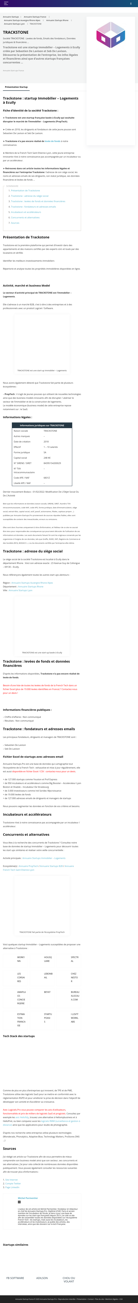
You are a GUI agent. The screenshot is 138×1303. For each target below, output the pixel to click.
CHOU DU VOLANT (69, 1279)
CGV (121, 1299)
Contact (91, 1299)
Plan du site (99, 1299)
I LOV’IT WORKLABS (74, 1018)
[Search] (131, 3)
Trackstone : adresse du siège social (29, 195)
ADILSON (42, 1278)
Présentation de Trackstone (25, 190)
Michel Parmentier (28, 1198)
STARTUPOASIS (48, 1018)
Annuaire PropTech (28, 866)
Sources (15, 222)
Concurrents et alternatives (25, 217)
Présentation (82, 1299)
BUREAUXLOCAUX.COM (75, 996)
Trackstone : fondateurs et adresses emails (33, 206)
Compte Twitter (13, 1183)
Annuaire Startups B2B (51, 866)
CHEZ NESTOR (74, 977)
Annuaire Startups (11, 17)
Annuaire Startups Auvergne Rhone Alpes (22, 20)
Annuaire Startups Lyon (14, 24)
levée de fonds (52, 141)
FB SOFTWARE (15, 1278)
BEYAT (47, 992)
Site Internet (11, 1179)
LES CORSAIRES (21, 977)
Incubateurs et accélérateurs (26, 212)
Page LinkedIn (12, 1187)
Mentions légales (111, 1299)
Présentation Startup (16, 86)
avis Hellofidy (22, 1117)
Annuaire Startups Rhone (57, 20)
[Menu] (6, 3)
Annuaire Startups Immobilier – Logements (44, 858)
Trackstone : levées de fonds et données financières (38, 201)
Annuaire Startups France (35, 17)
